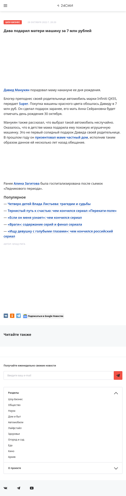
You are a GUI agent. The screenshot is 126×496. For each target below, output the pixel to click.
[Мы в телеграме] (18, 488)
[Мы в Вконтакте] (5, 488)
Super (23, 103)
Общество (14, 405)
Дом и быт (14, 416)
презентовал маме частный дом (61, 137)
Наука (11, 410)
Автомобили (15, 422)
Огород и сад (16, 439)
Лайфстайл (15, 428)
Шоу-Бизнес (12, 22)
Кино (11, 451)
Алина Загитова (26, 183)
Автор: (14, 244)
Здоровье (14, 433)
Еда (10, 445)
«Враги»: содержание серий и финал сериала (45, 224)
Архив (12, 457)
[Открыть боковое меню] (5, 5)
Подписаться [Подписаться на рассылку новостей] (118, 375)
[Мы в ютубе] (32, 488)
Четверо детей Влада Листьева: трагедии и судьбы (49, 204)
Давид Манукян (16, 90)
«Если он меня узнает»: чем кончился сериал (45, 217)
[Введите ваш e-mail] (59, 375)
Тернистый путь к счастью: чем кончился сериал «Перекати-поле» (62, 210)
